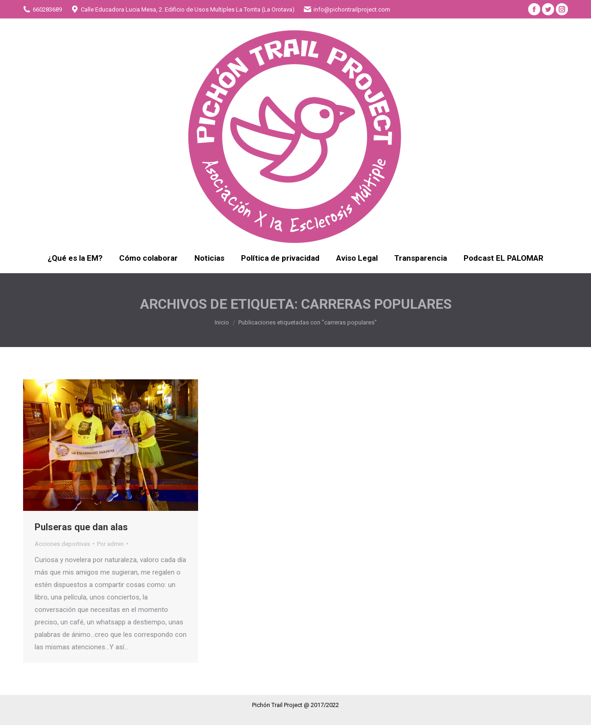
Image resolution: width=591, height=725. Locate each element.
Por (110, 543)
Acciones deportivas (62, 543)
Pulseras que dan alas (81, 527)
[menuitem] (75, 258)
